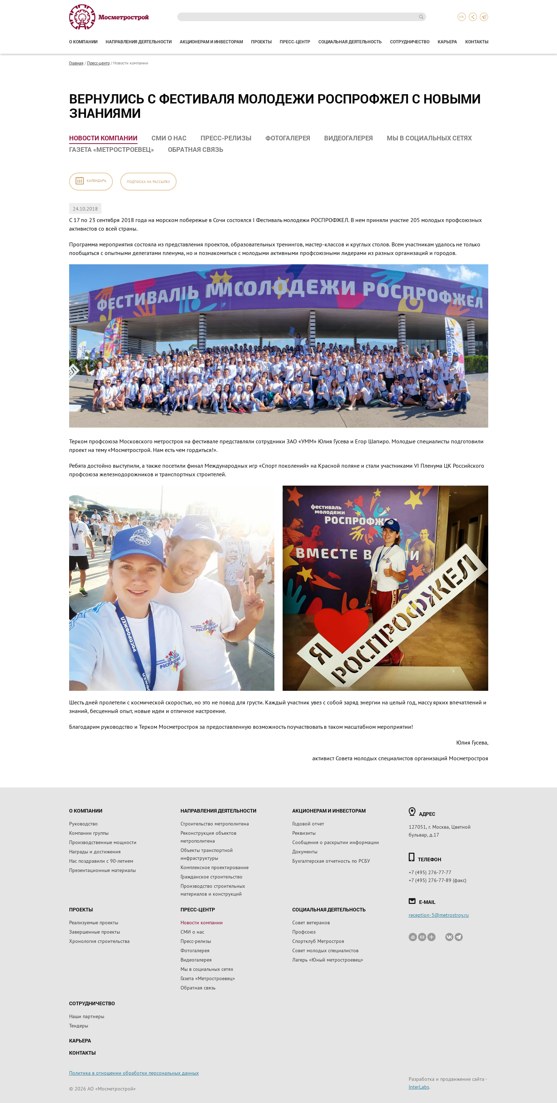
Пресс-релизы (226, 138)
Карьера (447, 41)
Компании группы (89, 832)
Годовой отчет (308, 823)
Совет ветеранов (311, 922)
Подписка (148, 181)
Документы (304, 851)
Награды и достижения (95, 851)
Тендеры (78, 1025)
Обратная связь (195, 149)
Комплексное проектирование (215, 867)
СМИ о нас (169, 138)
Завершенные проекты (94, 931)
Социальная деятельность (350, 41)
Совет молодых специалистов (325, 950)
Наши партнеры (86, 1016)
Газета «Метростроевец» (111, 149)
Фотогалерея (287, 138)
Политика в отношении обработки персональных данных (134, 1072)
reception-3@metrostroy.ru (439, 914)
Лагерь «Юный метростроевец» (327, 959)
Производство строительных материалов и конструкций (213, 889)
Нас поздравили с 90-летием (101, 860)
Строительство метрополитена (215, 823)
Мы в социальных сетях (429, 138)
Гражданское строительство (212, 876)
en (462, 17)
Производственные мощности (102, 842)
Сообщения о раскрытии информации (335, 842)
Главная (76, 63)
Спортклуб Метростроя (318, 941)
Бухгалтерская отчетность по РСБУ (331, 860)
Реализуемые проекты (93, 922)
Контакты (476, 41)
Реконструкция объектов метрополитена (208, 836)
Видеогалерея (348, 138)
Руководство (83, 823)
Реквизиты (304, 832)
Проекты (261, 41)
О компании (83, 41)
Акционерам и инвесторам (211, 41)
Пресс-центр (295, 41)
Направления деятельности (139, 41)
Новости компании (103, 138)
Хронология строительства (99, 941)
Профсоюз (304, 931)
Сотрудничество (409, 41)
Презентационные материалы (102, 870)
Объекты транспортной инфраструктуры (207, 854)
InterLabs (419, 1086)
